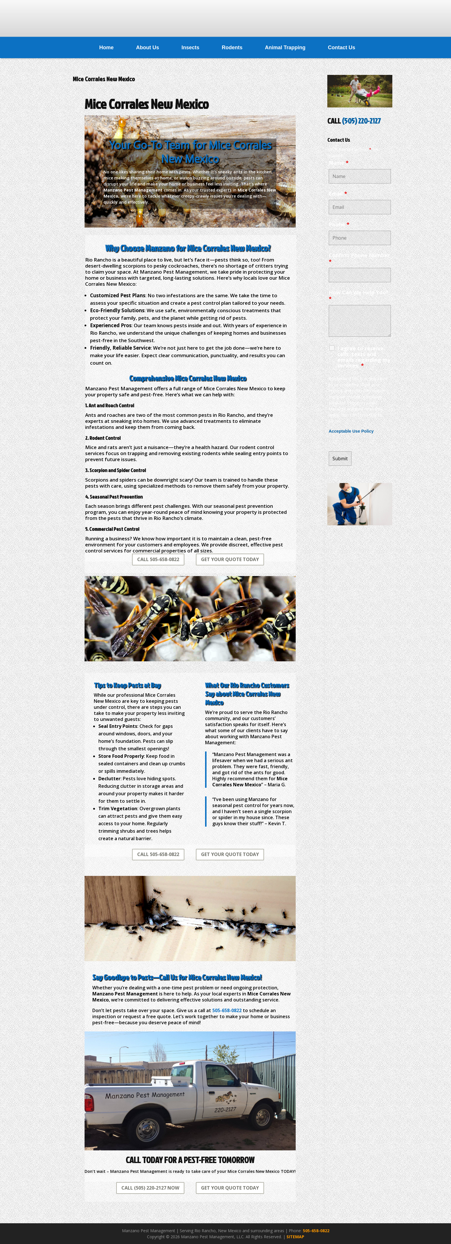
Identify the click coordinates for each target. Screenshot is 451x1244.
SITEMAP (295, 1236)
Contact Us (341, 47)
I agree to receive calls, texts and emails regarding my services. (363, 356)
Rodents (232, 47)
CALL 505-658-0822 (158, 559)
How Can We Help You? (358, 295)
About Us (147, 47)
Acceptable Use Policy (351, 431)
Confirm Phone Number (359, 258)
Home (106, 47)
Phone (339, 224)
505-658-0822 (316, 1230)
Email (338, 193)
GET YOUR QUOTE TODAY (230, 559)
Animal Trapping (285, 47)
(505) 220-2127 (361, 120)
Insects (190, 47)
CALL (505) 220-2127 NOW (150, 1188)
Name (339, 162)
